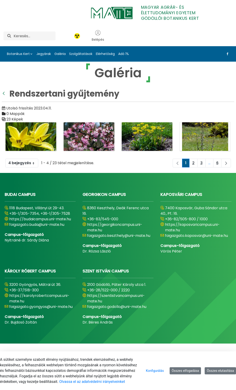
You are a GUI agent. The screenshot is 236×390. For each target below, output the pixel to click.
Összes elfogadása (185, 371)
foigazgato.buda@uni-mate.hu (36, 224)
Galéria (60, 54)
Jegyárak (43, 54)
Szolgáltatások (80, 54)
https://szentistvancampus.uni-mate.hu (116, 298)
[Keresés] (35, 36)
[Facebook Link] (226, 53)
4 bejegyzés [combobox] (23, 163)
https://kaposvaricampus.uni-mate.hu (192, 227)
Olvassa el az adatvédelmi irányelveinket (92, 381)
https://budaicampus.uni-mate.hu (40, 219)
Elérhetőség (105, 54)
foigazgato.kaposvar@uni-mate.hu (196, 235)
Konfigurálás (155, 371)
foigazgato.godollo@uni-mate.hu (116, 306)
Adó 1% (123, 54)
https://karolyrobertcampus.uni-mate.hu (39, 298)
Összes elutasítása (220, 371)
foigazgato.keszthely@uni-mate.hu (118, 235)
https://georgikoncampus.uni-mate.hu (114, 227)
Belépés (98, 36)
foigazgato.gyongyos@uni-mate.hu (41, 306)
